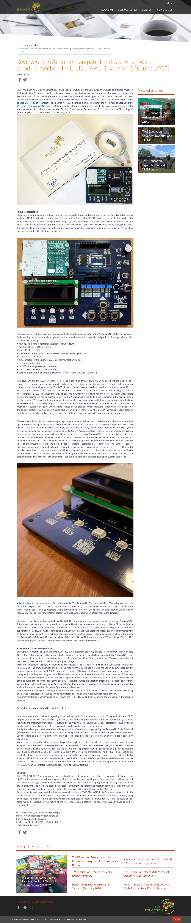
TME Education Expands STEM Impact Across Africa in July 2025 (146, 873)
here (42, 919)
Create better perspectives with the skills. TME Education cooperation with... (148, 861)
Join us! (147, 10)
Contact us (164, 9)
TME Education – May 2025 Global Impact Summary (92, 873)
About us (107, 9)
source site (26, 227)
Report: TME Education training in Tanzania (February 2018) (92, 886)
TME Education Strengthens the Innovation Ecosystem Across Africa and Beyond (95, 861)
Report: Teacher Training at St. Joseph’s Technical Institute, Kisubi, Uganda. (147, 886)
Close (177, 919)
